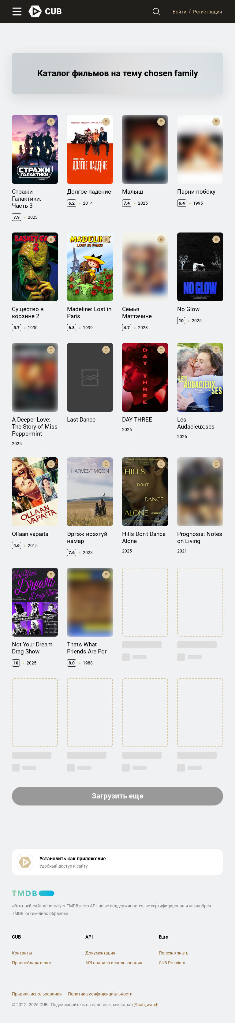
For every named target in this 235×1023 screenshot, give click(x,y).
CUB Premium (172, 962)
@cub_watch (146, 1004)
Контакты (22, 952)
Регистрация (207, 11)
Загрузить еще (118, 796)
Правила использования (37, 993)
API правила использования (113, 962)
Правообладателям (31, 962)
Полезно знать (173, 952)
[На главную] (45, 11)
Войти (179, 11)
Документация (100, 952)
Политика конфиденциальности (100, 993)
